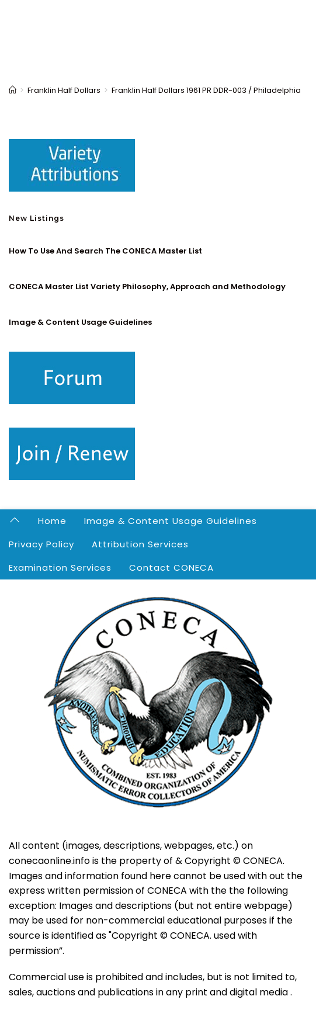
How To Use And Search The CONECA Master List (105, 250)
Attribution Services (140, 544)
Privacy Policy (41, 544)
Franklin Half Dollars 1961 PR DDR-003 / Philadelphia (206, 90)
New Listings (36, 218)
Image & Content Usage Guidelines (80, 322)
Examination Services (60, 567)
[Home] (12, 90)
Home (52, 521)
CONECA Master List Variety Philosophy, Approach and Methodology (147, 286)
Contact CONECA (171, 567)
